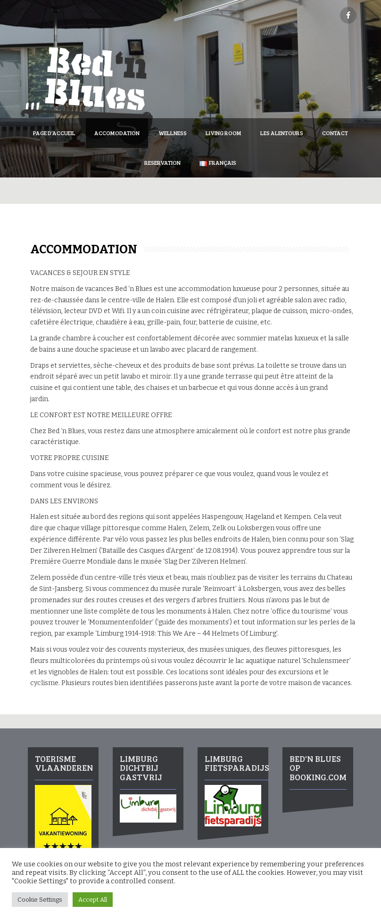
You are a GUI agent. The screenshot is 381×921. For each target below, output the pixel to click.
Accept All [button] (92, 899)
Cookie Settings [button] (39, 899)
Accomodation (117, 133)
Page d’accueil (54, 133)
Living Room (223, 133)
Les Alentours (281, 133)
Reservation (162, 162)
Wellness (172, 133)
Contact (335, 133)
